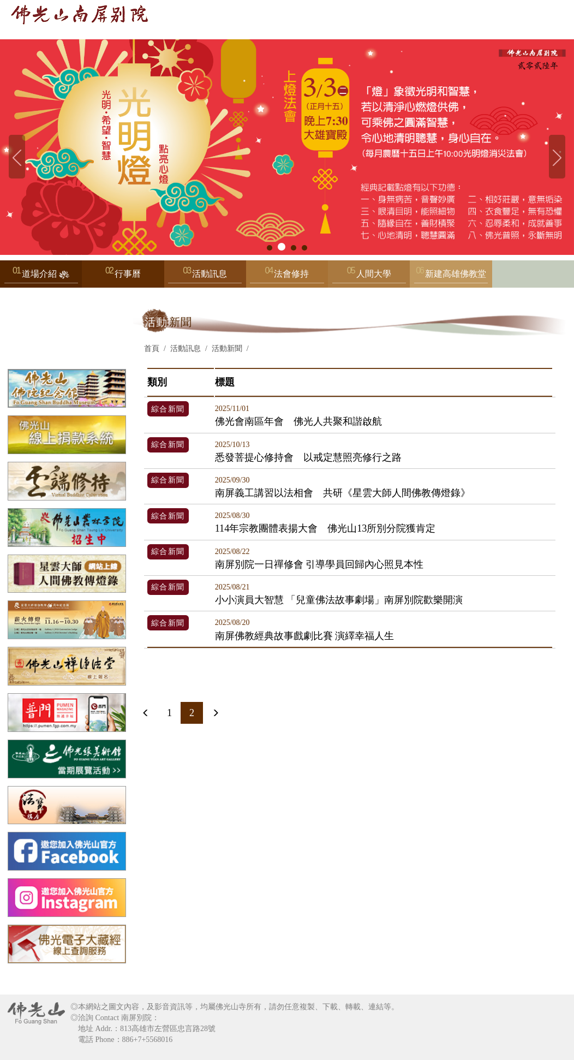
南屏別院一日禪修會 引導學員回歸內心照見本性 (319, 558)
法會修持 (287, 276)
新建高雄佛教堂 (451, 276)
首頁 (151, 348)
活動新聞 (227, 348)
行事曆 (128, 273)
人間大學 (369, 276)
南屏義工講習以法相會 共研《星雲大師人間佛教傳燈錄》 (342, 487)
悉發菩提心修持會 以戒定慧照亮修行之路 (308, 451)
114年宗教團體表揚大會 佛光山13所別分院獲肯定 (325, 522)
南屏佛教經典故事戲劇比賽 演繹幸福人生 (304, 629)
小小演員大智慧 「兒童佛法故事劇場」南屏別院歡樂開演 (339, 594)
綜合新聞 (168, 409)
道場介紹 (41, 276)
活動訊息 (205, 276)
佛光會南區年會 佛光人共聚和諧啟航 (298, 415)
